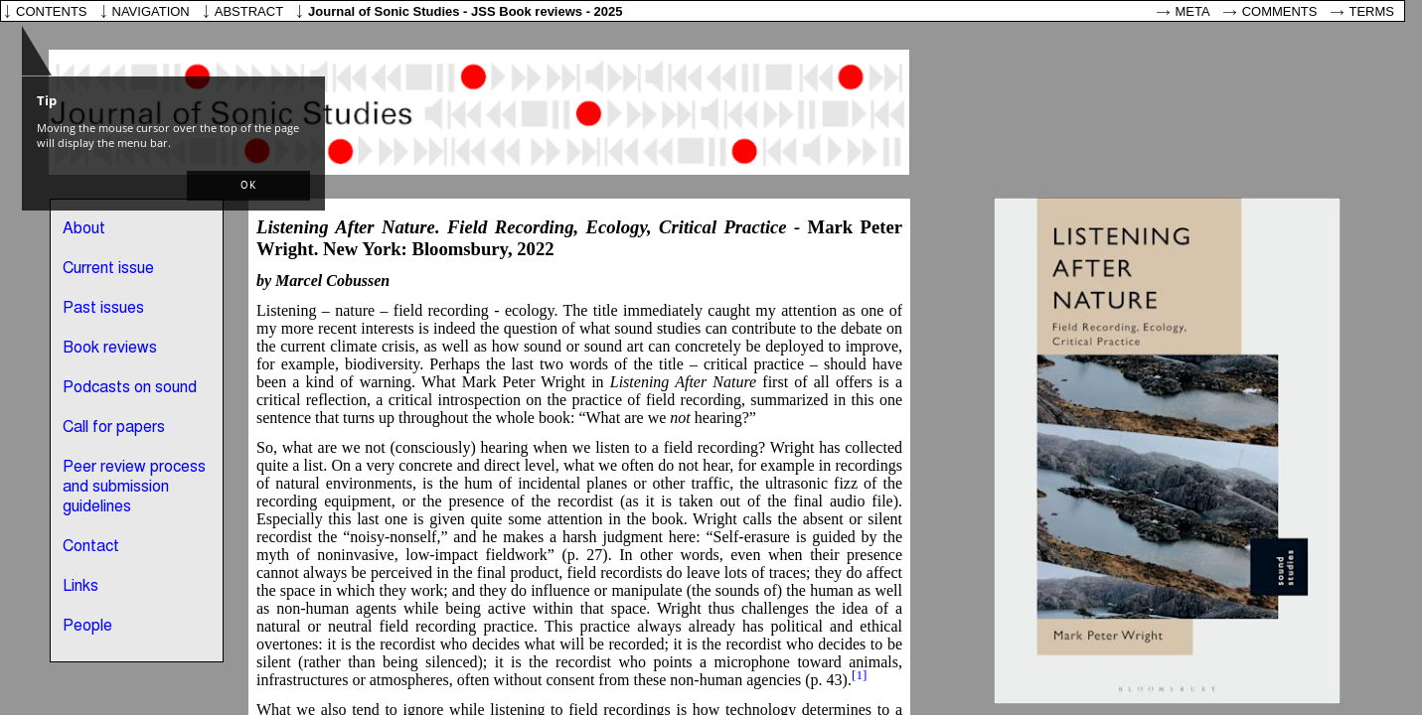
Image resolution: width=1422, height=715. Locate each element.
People (87, 627)
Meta (1193, 11)
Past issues (103, 309)
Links (80, 587)
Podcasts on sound (130, 388)
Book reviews (110, 349)
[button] (248, 186)
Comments (1280, 11)
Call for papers (114, 428)
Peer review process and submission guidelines (134, 487)
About (84, 229)
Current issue (108, 269)
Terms (1372, 11)
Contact (91, 547)
